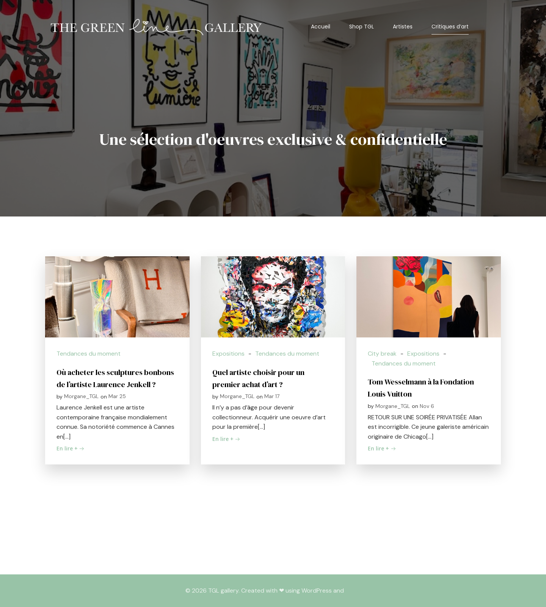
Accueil (320, 26)
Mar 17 (271, 396)
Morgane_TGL (81, 396)
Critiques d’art (450, 26)
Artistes (403, 26)
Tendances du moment (88, 354)
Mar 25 (117, 396)
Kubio (353, 590)
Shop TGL (361, 26)
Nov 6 (427, 406)
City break (382, 354)
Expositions (228, 354)
